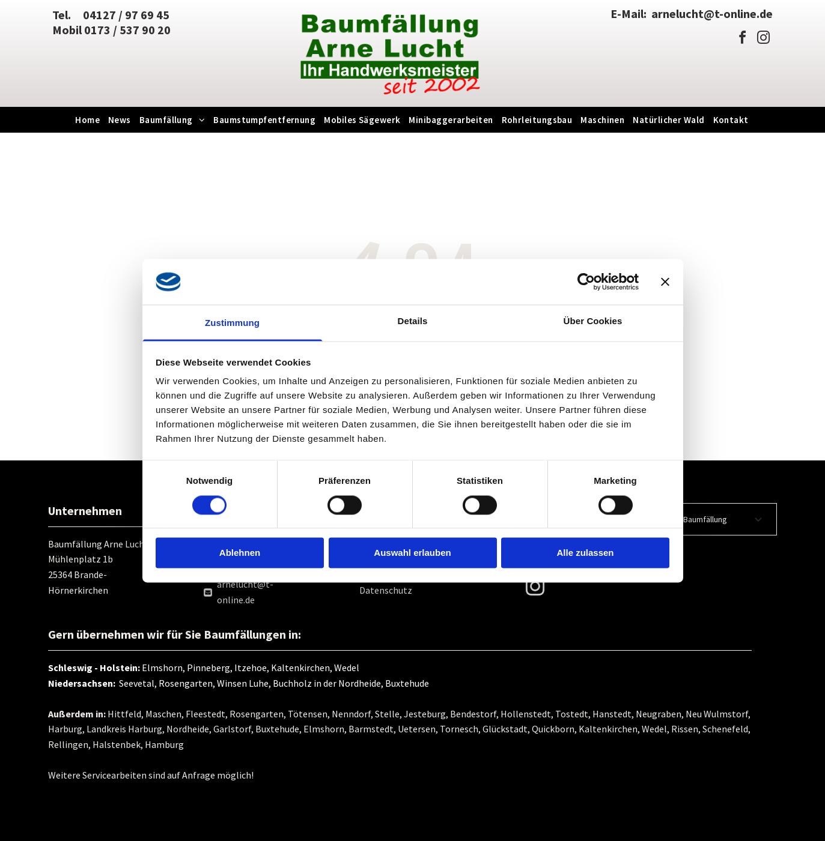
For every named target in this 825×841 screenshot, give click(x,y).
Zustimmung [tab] (232, 323)
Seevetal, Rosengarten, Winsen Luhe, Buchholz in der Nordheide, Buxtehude (272, 683)
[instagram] (763, 39)
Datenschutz (385, 590)
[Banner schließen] (665, 281)
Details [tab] (413, 321)
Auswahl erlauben (412, 553)
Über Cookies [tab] (593, 321)
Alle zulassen (584, 553)
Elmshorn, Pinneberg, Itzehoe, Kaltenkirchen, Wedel (250, 668)
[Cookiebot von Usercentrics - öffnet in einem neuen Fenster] (586, 282)
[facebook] (742, 39)
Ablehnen (239, 553)
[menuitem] (88, 120)
